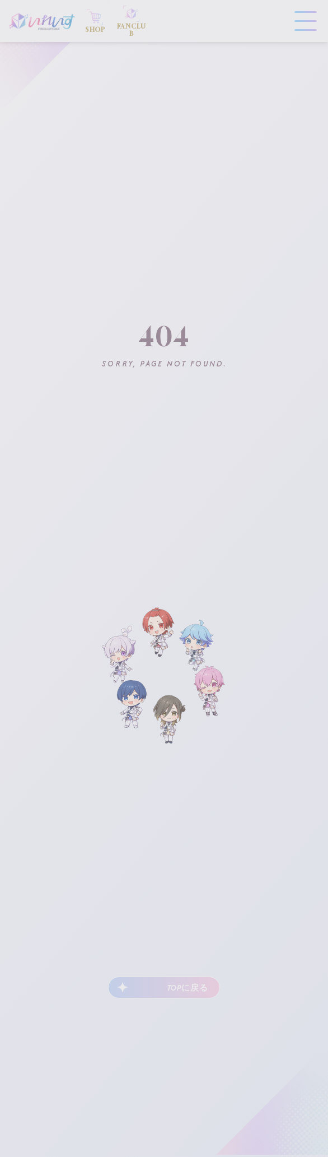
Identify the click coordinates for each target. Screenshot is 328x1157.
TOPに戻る (187, 987)
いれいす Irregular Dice (42, 21)
